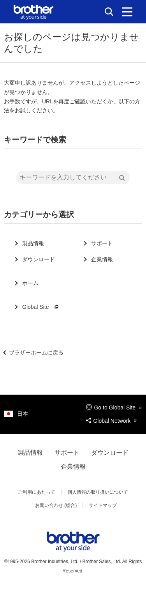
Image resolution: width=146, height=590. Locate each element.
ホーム (30, 283)
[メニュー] (127, 11)
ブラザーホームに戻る (36, 352)
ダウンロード (38, 259)
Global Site (41, 307)
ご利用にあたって (36, 492)
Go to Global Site (114, 407)
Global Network (111, 421)
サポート (102, 243)
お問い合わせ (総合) (56, 505)
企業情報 (102, 259)
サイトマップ (103, 505)
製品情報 (33, 243)
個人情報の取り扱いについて (97, 492)
